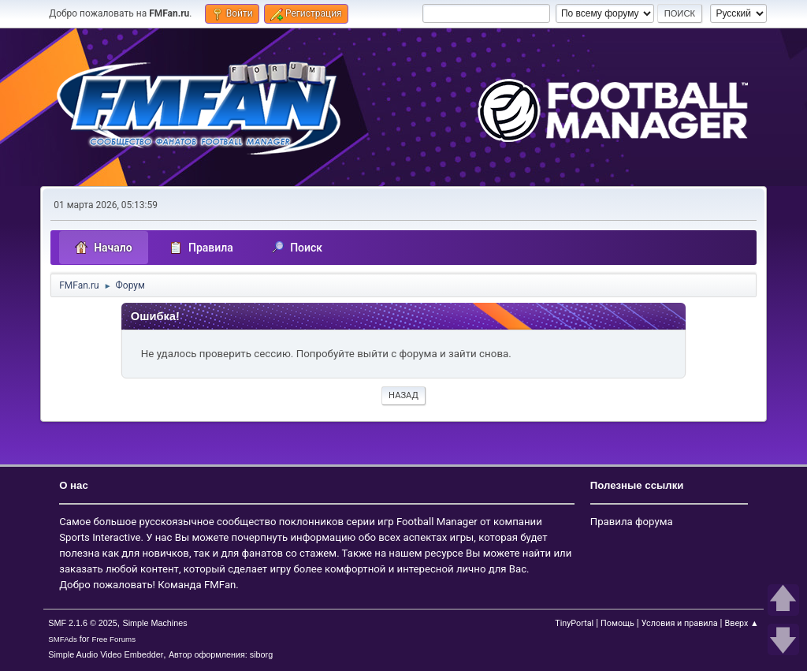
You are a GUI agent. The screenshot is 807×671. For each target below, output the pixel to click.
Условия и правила (680, 623)
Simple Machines (155, 623)
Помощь (617, 623)
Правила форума (631, 521)
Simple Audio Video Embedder (105, 654)
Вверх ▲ (742, 623)
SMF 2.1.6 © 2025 (82, 623)
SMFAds (62, 639)
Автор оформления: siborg (221, 654)
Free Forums (113, 639)
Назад (403, 395)
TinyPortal (574, 623)
